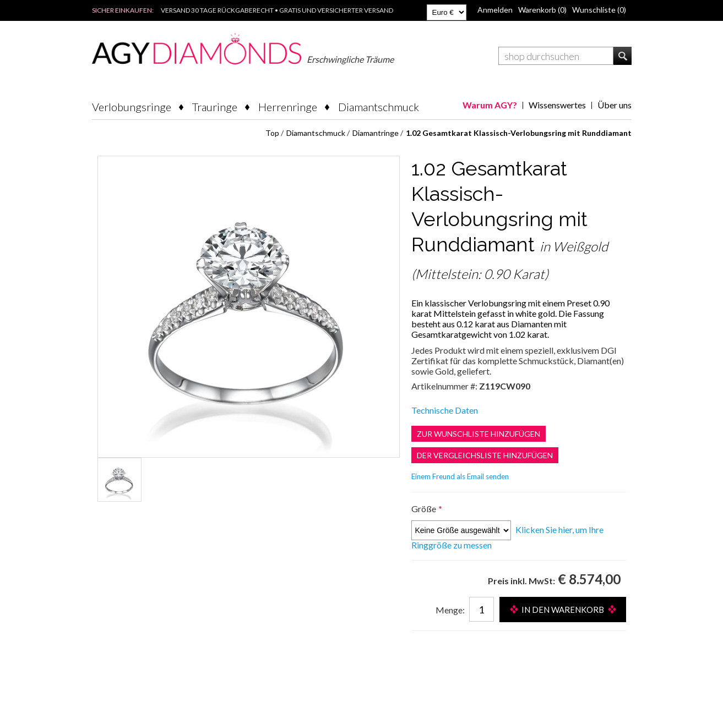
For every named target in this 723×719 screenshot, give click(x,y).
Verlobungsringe (131, 106)
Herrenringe (287, 106)
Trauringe (214, 106)
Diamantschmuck (378, 106)
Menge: (450, 610)
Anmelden (495, 9)
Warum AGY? (490, 105)
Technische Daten (444, 410)
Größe (424, 508)
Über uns (614, 105)
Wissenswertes (557, 105)
